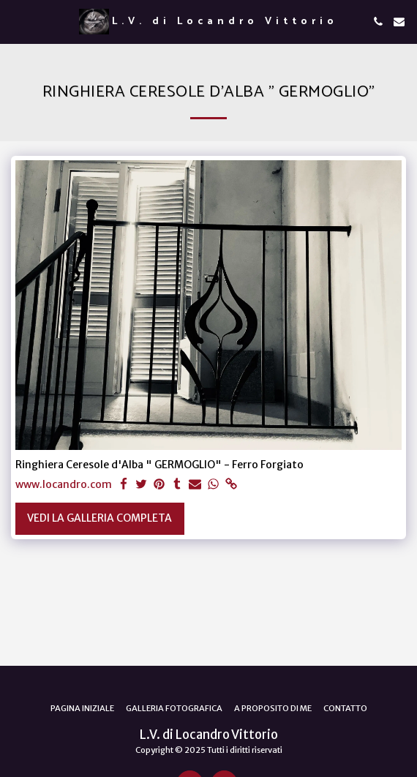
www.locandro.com (63, 484)
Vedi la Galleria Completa (99, 518)
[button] (16, 21)
